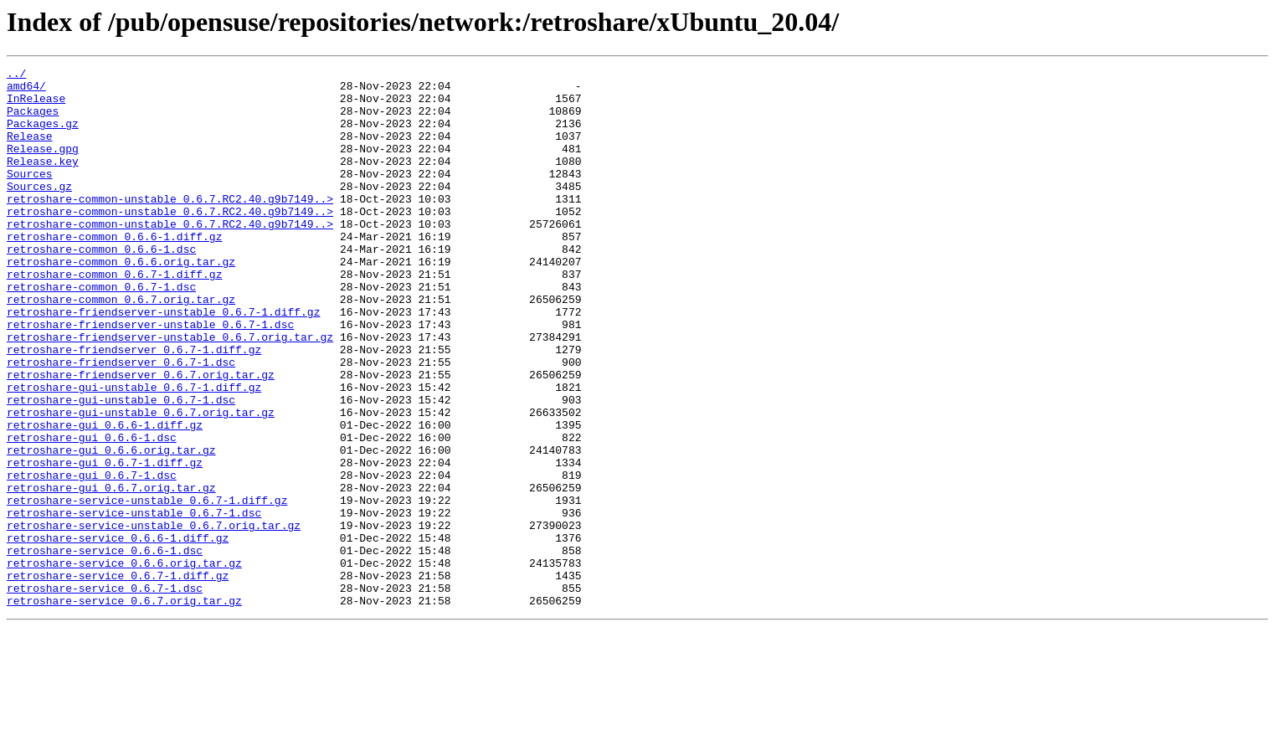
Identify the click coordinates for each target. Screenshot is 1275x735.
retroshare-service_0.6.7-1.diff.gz (118, 678)
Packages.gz (43, 135)
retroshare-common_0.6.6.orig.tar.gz (121, 301)
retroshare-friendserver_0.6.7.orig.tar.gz (141, 437)
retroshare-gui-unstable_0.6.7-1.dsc (121, 467)
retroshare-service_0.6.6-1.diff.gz (118, 632)
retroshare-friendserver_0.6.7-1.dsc (121, 421)
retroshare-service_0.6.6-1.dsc (105, 647)
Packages (33, 120)
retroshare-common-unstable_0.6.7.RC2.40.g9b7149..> (170, 226)
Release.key (43, 180)
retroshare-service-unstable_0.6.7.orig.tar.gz (154, 617)
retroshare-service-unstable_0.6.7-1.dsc (134, 602)
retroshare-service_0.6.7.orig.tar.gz (124, 708)
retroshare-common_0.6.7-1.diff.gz (114, 316)
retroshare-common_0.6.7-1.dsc (101, 331)
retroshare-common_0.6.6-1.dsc (101, 286)
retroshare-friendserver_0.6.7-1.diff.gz (134, 406)
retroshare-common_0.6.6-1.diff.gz (114, 271)
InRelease (36, 105)
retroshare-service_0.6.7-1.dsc (105, 693)
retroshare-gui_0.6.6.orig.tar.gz (111, 527)
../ (16, 75)
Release (30, 150)
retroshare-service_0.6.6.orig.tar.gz (124, 663)
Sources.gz (39, 210)
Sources (30, 195)
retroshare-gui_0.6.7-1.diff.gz (105, 542)
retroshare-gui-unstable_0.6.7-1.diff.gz (134, 452)
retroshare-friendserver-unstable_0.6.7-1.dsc (150, 376)
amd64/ (26, 90)
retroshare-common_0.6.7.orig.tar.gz (121, 346)
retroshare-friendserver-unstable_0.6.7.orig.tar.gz (170, 391)
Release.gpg (43, 165)
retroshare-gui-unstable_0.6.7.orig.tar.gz (141, 482)
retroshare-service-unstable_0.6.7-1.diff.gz (147, 587)
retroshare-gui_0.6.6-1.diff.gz (105, 497)
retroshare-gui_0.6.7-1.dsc (92, 557)
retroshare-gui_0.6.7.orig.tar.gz (111, 572)
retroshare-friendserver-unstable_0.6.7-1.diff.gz (163, 361)
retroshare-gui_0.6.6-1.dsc (92, 512)
